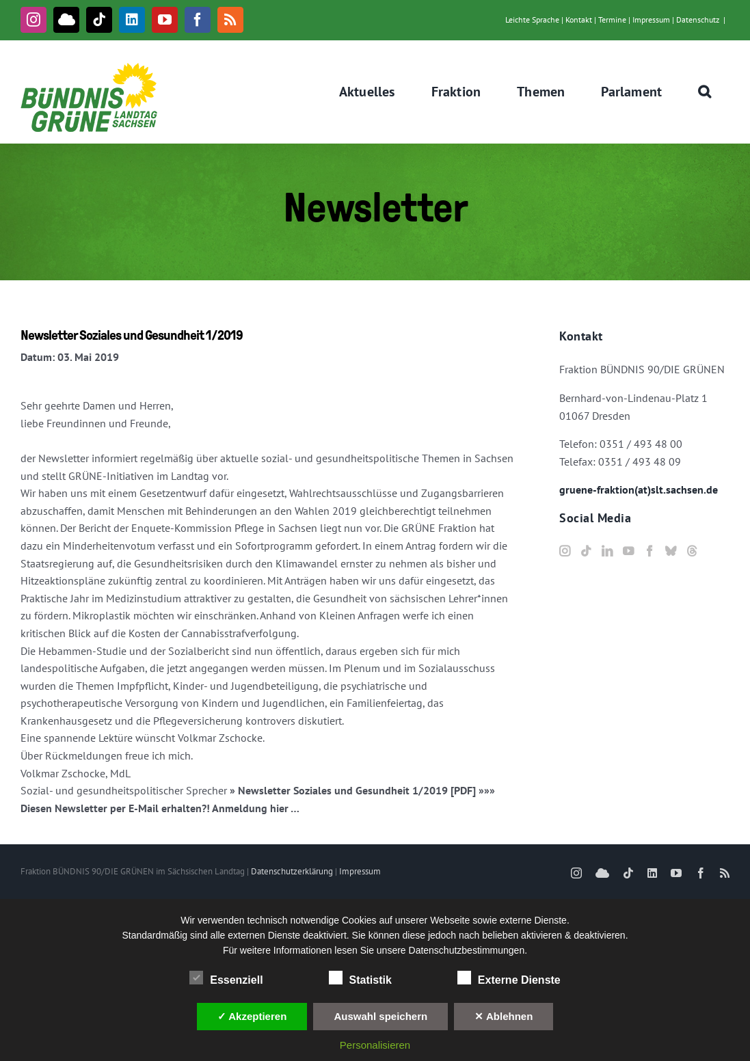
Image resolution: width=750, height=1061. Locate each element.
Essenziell (226, 978)
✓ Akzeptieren (252, 1016)
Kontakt (578, 19)
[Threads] (691, 551)
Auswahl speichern (380, 1016)
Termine (612, 19)
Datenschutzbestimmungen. (468, 950)
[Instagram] (564, 551)
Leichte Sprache (532, 19)
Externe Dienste (509, 978)
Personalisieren (375, 1045)
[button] (704, 91)
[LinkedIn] (607, 551)
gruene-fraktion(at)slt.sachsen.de (638, 489)
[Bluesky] (670, 551)
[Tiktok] (585, 551)
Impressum (651, 19)
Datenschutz (697, 19)
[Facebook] (649, 551)
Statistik (360, 978)
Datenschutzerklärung (292, 871)
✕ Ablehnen (503, 1016)
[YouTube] (628, 551)
